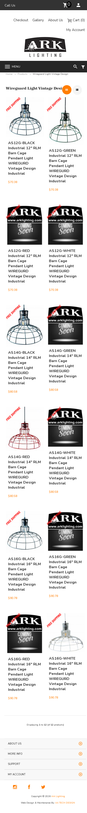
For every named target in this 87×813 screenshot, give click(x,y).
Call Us (10, 5)
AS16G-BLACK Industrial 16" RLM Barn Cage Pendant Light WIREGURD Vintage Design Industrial (24, 564)
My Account (75, 30)
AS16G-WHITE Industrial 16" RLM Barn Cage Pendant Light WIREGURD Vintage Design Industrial (65, 664)
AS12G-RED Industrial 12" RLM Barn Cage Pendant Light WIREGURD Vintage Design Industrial (24, 256)
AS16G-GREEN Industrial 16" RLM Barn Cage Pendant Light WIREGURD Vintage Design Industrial (65, 562)
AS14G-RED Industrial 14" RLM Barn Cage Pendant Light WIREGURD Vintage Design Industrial (24, 462)
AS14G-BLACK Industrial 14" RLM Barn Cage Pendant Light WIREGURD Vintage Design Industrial (24, 358)
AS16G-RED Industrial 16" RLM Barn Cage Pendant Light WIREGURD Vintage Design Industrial (24, 665)
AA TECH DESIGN (65, 802)
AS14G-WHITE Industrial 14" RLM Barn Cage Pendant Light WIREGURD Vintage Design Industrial (65, 458)
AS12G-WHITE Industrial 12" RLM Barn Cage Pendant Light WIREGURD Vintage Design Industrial (65, 256)
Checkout (20, 20)
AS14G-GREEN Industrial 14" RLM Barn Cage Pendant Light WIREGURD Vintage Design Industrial (65, 356)
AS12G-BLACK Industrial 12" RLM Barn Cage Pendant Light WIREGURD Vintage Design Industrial (24, 148)
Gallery (38, 20)
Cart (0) (76, 20)
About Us (55, 20)
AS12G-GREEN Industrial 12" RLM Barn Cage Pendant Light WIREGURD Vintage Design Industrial (65, 156)
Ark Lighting (58, 796)
